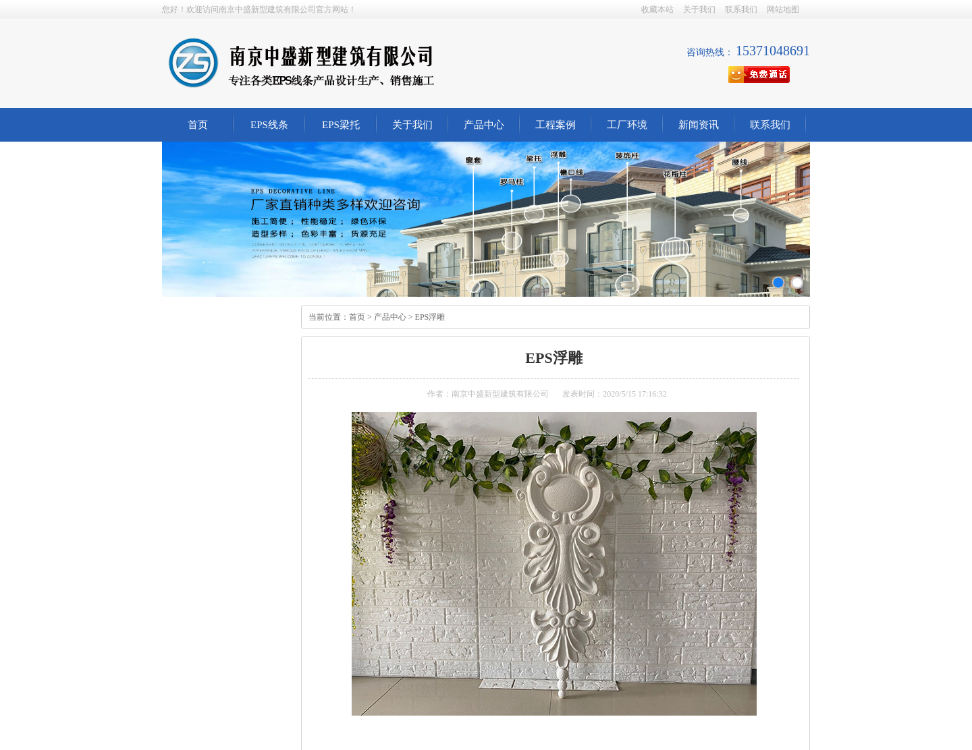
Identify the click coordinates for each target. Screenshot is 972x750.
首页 (198, 124)
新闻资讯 (698, 124)
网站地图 (783, 9)
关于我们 (699, 9)
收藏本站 (657, 9)
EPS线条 (269, 124)
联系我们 (741, 9)
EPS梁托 (341, 124)
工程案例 (555, 124)
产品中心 (484, 124)
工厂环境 (627, 124)
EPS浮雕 (430, 317)
